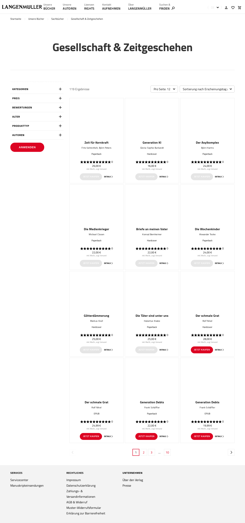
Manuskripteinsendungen (27, 485)
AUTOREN (69, 8)
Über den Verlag (132, 480)
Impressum (73, 480)
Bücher (49, 8)
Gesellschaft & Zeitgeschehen (87, 19)
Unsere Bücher (36, 19)
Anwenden (27, 147)
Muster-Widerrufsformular (83, 507)
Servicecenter (19, 480)
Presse (126, 485)
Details (108, 176)
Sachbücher (57, 19)
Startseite (15, 19)
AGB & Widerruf (76, 502)
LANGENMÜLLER (140, 8)
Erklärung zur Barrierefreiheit (85, 513)
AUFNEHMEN (111, 8)
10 (167, 452)
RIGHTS (89, 8)
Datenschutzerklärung (81, 485)
